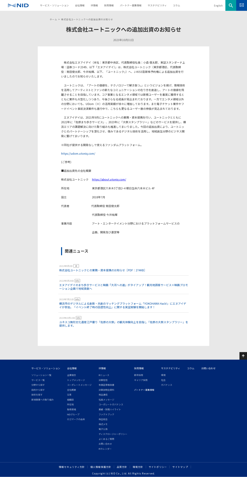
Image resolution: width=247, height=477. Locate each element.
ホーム (53, 19)
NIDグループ (73, 414)
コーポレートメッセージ (79, 384)
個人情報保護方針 (100, 467)
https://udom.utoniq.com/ (78, 153)
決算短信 (103, 380)
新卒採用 (138, 375)
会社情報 (72, 368)
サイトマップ (180, 467)
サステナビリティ (170, 368)
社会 (163, 380)
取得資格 (71, 409)
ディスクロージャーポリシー (113, 434)
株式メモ (103, 424)
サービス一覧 (38, 380)
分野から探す (38, 384)
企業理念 (71, 375)
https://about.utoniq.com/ (109, 179)
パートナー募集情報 (144, 389)
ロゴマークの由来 (76, 419)
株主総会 (103, 419)
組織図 (70, 399)
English (218, 5)
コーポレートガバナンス (111, 404)
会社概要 (71, 389)
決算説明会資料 (106, 389)
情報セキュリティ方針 (72, 467)
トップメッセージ (76, 380)
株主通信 (103, 394)
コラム (190, 368)
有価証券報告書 (106, 384)
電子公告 (103, 429)
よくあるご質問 (106, 439)
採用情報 (139, 368)
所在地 (70, 404)
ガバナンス (166, 384)
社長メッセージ (106, 399)
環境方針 (138, 467)
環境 (163, 375)
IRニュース (104, 375)
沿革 (69, 394)
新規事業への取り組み (42, 399)
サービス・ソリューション (45, 368)
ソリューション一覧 (41, 375)
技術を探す (37, 394)
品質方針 (122, 467)
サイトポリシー (158, 467)
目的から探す (38, 389)
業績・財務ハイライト (110, 409)
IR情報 (102, 368)
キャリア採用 (141, 380)
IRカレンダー (105, 448)
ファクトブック (106, 414)
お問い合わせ (105, 443)
